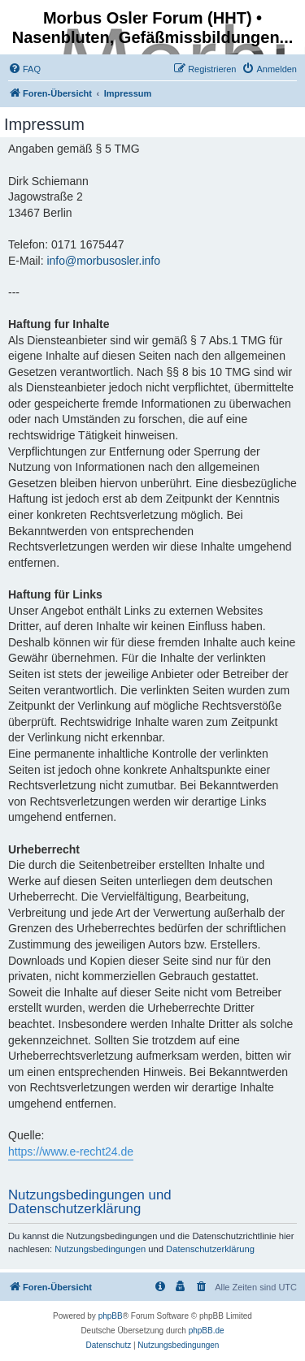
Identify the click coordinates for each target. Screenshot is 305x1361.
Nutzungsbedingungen (100, 1249)
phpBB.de (206, 1330)
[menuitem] (24, 69)
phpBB (110, 1315)
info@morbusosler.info (103, 260)
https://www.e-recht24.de (70, 1151)
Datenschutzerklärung (210, 1249)
